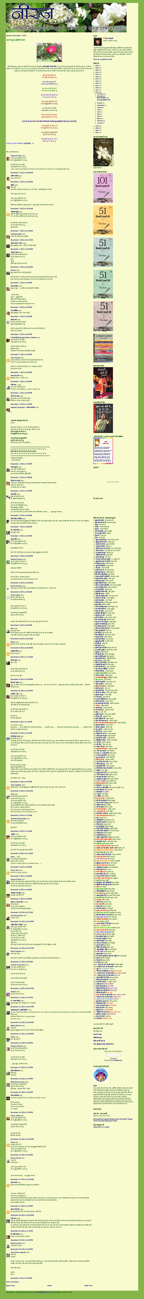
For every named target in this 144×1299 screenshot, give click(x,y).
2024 (97, 68)
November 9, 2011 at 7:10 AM (21, 815)
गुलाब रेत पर (99, 1010)
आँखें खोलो (99, 820)
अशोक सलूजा (15, 212)
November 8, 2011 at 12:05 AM (22, 583)
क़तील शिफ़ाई (100, 941)
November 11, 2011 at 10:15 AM (22, 988)
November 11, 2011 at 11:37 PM (22, 1007)
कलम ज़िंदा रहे (100, 874)
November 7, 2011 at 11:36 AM (22, 231)
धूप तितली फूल (100, 690)
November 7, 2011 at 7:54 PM (21, 491)
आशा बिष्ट (13, 494)
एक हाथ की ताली (101, 777)
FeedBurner (118, 1060)
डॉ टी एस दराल (15, 396)
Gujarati (106, 1119)
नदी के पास (99, 731)
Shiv (12, 628)
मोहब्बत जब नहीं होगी (102, 990)
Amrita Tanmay (16, 586)
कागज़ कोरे (99, 716)
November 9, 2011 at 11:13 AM (22, 853)
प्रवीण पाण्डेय (14, 176)
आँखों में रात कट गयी (102, 1012)
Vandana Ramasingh (18, 818)
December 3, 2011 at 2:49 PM (21, 1278)
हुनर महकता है (100, 757)
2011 (97, 92)
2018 (97, 76)
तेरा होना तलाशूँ (100, 938)
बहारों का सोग (100, 1007)
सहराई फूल (99, 708)
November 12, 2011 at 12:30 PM (22, 1022)
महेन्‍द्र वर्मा (14, 319)
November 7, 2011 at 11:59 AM (22, 249)
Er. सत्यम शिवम (15, 1001)
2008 (97, 130)
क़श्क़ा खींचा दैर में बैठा (102, 977)
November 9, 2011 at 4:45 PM (21, 889)
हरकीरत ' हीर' (15, 694)
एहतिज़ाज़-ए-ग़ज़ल (101, 867)
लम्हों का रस (99, 984)
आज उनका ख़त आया (102, 1005)
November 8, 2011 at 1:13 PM (21, 722)
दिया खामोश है (99, 635)
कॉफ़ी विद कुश (97, 1037)
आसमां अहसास (100, 727)
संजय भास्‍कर (15, 286)
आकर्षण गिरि (14, 651)
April (99, 116)
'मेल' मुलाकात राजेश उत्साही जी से (103, 1044)
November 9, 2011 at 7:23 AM (21, 831)
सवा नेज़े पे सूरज (101, 982)
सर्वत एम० (14, 1218)
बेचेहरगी (98, 785)
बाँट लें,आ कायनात (101, 800)
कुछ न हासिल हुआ (100, 656)
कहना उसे (99, 906)
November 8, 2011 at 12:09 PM (22, 679)
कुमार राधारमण (15, 1209)
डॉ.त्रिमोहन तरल (15, 736)
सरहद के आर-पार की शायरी (106, 964)
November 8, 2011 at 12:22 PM (22, 691)
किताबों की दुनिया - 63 (103, 98)
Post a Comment (12, 1282)
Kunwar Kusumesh (18, 965)
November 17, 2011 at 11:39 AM (22, 1179)
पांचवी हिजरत (100, 835)
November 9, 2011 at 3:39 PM (21, 867)
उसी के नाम (99, 902)
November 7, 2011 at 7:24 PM (21, 404)
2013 (97, 87)
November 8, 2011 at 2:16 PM (21, 733)
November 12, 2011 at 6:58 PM (22, 1043)
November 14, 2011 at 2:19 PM (22, 1079)
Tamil (95, 1121)
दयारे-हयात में (100, 869)
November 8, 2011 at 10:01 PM (22, 791)
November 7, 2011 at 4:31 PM (21, 334)
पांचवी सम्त (99, 833)
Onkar (13, 1037)
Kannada (101, 1121)
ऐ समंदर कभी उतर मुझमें (103, 559)
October (100, 103)
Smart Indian (15, 595)
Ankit (13, 1142)
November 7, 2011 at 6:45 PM (21, 393)
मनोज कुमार (14, 467)
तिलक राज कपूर (15, 480)
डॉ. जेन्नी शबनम (15, 1234)
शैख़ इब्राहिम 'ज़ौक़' (102, 949)
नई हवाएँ (98, 1018)
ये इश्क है (99, 960)
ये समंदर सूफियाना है (101, 699)
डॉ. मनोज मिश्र (15, 530)
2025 (97, 65)
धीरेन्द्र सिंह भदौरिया (16, 518)
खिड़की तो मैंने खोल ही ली (103, 884)
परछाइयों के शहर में (100, 664)
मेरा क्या (98, 568)
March (99, 118)
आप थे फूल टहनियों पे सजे (103, 100)
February (100, 120)
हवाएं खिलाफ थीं (100, 718)
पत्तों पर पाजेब (100, 675)
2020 (97, 74)
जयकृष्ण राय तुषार (16, 893)
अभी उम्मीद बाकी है (102, 831)
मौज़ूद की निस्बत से (101, 988)
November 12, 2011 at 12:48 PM (22, 1034)
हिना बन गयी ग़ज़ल (101, 662)
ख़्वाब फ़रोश (99, 954)
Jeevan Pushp (16, 879)
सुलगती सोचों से (100, 725)
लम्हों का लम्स (100, 688)
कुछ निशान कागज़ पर (102, 1001)
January (100, 123)
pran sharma (15, 358)
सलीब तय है (99, 805)
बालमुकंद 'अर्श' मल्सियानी (103, 882)
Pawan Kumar (16, 1158)
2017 (97, 79)
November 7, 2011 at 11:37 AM (22, 240)
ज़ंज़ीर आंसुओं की (101, 837)
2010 (97, 126)
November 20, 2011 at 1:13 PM (22, 1231)
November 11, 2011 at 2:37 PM (22, 997)
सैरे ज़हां (97, 645)
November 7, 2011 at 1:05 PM (21, 283)
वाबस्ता (98, 770)
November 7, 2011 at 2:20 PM (21, 316)
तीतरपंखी (99, 792)
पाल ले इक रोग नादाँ (102, 761)
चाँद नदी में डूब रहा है (102, 720)
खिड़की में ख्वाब (100, 740)
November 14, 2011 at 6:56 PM (22, 1092)
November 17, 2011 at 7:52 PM (22, 1206)
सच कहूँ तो (98, 632)
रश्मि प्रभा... (14, 385)
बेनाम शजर (99, 824)
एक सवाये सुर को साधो (102, 703)
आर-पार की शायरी (106, 995)
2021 (97, 72)
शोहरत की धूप (100, 746)
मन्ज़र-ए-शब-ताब (101, 943)
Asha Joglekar (16, 785)
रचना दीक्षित (14, 310)
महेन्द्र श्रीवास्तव (15, 1070)
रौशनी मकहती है (100, 682)
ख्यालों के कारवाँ (101, 822)
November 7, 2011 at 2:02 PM (21, 307)
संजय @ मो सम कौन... (17, 902)
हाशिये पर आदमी (101, 1014)
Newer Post (10, 1285)
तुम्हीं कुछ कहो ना (100, 572)
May (98, 114)
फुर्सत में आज (99, 714)
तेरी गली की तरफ (100, 666)
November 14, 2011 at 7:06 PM (22, 1112)
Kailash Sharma (16, 1046)
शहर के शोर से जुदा (102, 802)
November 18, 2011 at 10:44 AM (22, 1215)
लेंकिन (100, 796)
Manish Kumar (16, 1243)
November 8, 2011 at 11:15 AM (22, 657)
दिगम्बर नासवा (15, 682)
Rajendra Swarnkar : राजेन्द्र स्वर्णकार (23, 407)
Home (49, 1285)
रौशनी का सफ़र (100, 701)
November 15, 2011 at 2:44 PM (22, 1155)
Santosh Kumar (16, 559)
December (100, 94)
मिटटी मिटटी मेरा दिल (102, 828)
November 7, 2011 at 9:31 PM (21, 536)
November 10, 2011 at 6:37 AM (22, 912)
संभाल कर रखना (101, 738)
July (98, 109)
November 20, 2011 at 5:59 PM (22, 1249)
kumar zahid (15, 1115)
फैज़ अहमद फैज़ (101, 936)
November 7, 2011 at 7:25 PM (21, 464)
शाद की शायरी (100, 908)
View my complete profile (102, 59)
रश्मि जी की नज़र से (99, 1041)
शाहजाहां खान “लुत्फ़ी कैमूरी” (19, 1010)
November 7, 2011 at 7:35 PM (21, 477)
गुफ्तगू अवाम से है (101, 772)
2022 (97, 70)
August (99, 107)
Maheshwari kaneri (18, 1082)
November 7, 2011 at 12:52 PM (22, 267)
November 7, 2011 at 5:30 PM (21, 372)
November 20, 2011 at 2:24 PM (22, 1240)
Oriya (117, 1119)
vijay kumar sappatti (18, 1252)
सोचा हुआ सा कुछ (101, 736)
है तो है (99, 742)
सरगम (98, 958)
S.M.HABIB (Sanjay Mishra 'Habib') (23, 337)
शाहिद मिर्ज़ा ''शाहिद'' (17, 924)
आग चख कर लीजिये (101, 669)
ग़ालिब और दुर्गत (100, 992)
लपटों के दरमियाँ (100, 639)
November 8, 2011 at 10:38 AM (22, 648)
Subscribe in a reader (101, 1127)
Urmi (12, 794)
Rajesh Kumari (16, 156)
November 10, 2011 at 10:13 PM (22, 921)
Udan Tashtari (16, 951)
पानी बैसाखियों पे (101, 891)
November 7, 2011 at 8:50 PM (21, 515)
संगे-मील (98, 744)
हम (97, 818)
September (101, 105)
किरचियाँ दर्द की (101, 1003)
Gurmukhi (123, 1119)
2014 (97, 85)
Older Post (88, 1285)
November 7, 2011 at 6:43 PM (21, 381)
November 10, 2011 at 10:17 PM (22, 948)
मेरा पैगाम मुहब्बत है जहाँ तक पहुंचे (106, 956)
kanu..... (14, 856)
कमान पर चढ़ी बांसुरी (102, 787)
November (100, 96)
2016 (97, 81)
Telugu (129, 1119)
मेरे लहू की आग (99, 654)
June (99, 112)
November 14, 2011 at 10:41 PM (22, 1139)
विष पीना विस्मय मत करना (104, 915)
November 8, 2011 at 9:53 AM (21, 625)
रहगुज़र (97, 652)
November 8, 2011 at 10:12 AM (22, 639)
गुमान (99, 794)
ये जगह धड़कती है (101, 755)
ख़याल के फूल (99, 695)
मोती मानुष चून (100, 764)
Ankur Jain (15, 870)
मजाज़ (98, 962)
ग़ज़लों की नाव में (101, 841)
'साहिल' (13, 834)
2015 (97, 83)
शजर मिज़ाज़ (100, 790)
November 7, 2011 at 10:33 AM (22, 208)
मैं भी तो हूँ (99, 697)
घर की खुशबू (100, 826)
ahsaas (13, 991)
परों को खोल (100, 807)
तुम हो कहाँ (99, 945)
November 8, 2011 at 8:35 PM (21, 782)
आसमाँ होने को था (100, 658)
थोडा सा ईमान (100, 684)
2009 (97, 128)
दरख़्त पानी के (99, 637)
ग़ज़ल (96, 524)
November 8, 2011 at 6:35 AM (21, 592)
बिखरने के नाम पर (101, 733)
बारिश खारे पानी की (100, 647)
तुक (97, 969)
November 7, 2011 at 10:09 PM (22, 556)
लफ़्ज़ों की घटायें (100, 766)
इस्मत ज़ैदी (14, 539)
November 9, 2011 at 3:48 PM (21, 876)
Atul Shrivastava (17, 915)
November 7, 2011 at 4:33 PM (21, 354)
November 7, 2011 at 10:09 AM (22, 173)
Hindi (115, 1121)
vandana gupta (16, 234)
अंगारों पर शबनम (100, 692)
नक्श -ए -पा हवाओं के (102, 753)
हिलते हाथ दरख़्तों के (102, 979)
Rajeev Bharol (16, 1025)
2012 (97, 90)
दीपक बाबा (14, 660)
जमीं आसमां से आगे (103, 774)
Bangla (112, 1119)
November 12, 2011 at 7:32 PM (22, 1067)
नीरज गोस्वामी (15, 1095)
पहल (97, 712)
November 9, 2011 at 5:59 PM (21, 899)
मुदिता (12, 185)
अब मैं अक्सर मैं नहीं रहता (103, 923)
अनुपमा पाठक (15, 252)
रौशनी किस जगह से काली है (104, 768)
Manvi (13, 642)
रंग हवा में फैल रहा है (102, 876)
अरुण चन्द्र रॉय (15, 375)
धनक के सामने (100, 1016)
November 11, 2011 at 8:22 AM (22, 962)
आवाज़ (97, 529)
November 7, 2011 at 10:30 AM (22, 182)
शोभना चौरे (14, 1182)
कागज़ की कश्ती (100, 986)
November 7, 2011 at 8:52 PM (21, 527)
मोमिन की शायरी (101, 947)
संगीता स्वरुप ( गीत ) (17, 243)
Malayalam (109, 1121)
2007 (97, 132)
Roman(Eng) (98, 1119)
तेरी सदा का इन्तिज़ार (102, 971)
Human (13, 270)
